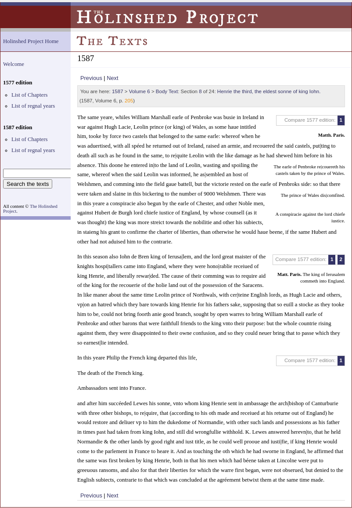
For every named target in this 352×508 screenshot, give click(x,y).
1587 (117, 91)
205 (129, 100)
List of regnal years (33, 106)
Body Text (167, 91)
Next (112, 78)
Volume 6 (139, 91)
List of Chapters (29, 95)
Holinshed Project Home (31, 41)
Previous (91, 78)
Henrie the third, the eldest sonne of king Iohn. (269, 91)
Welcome (13, 64)
